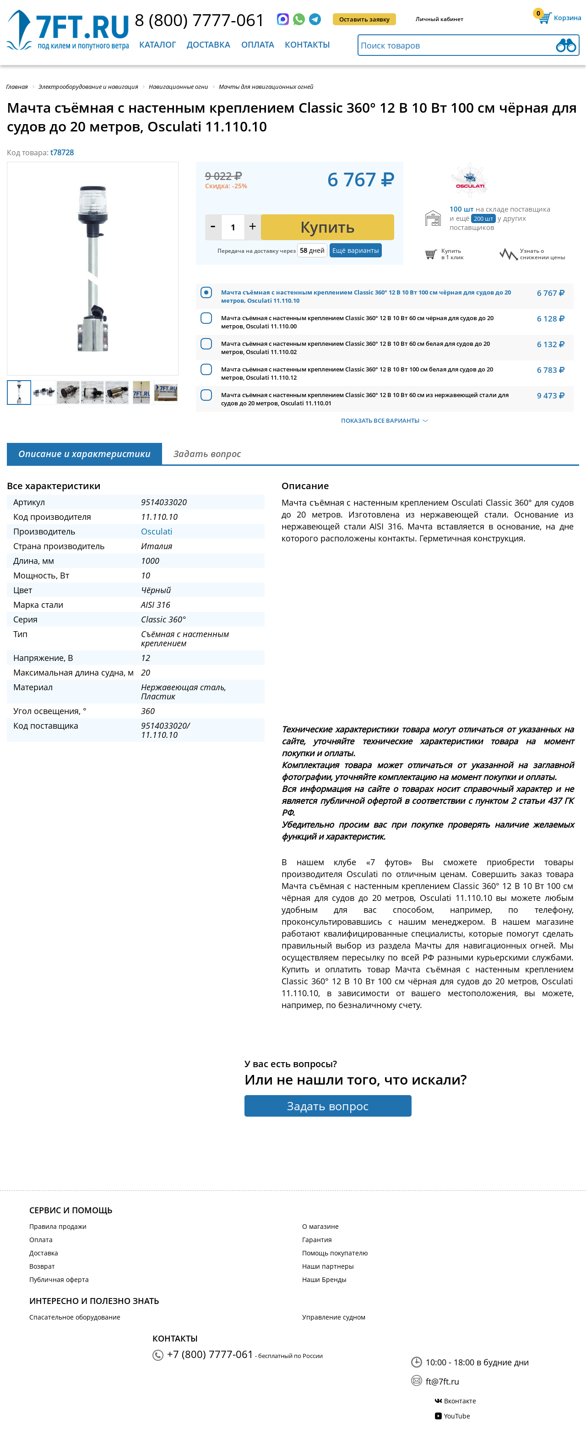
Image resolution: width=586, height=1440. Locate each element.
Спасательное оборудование (74, 1317)
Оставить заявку (364, 19)
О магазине (320, 1226)
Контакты (307, 44)
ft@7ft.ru (442, 1381)
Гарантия (317, 1239)
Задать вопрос (328, 1105)
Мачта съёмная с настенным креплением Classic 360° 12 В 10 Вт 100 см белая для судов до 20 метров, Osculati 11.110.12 (357, 373)
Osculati (157, 531)
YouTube (457, 1416)
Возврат (42, 1266)
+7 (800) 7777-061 (210, 1354)
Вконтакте (460, 1400)
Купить (327, 227)
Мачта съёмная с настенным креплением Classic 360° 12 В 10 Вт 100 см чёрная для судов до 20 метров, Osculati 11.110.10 (366, 296)
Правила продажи (58, 1226)
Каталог (157, 44)
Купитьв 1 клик (452, 254)
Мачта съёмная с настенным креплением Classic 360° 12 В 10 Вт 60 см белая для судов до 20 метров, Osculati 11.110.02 (355, 347)
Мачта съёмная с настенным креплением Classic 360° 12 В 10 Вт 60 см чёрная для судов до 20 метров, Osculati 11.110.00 (357, 322)
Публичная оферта (59, 1279)
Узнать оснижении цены (542, 254)
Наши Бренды (324, 1279)
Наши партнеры (328, 1266)
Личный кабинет (439, 19)
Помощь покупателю (335, 1253)
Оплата (257, 44)
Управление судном (333, 1317)
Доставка (208, 44)
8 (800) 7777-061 (200, 19)
